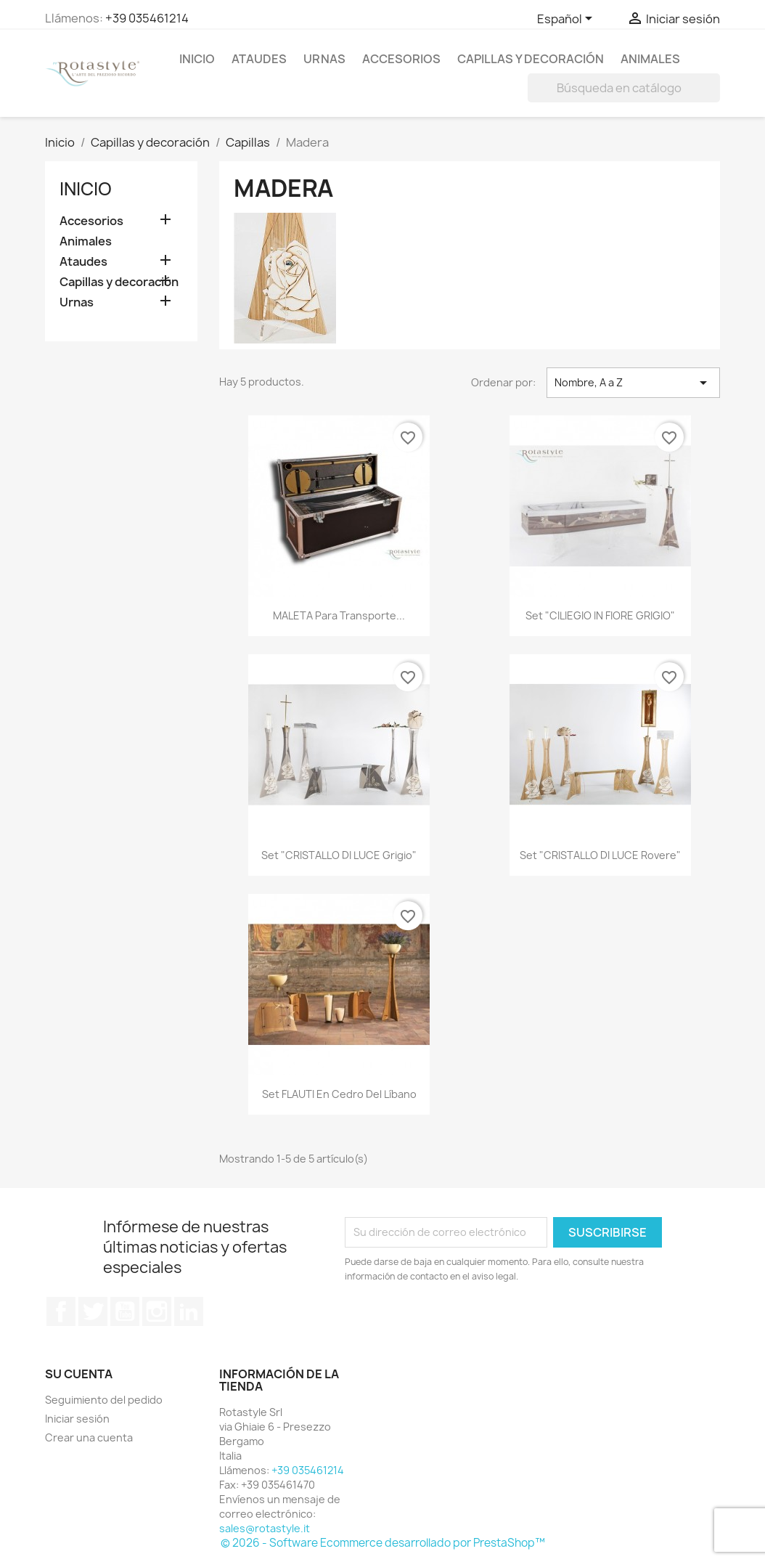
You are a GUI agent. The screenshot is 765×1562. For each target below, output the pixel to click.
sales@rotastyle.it (264, 1528)
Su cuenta (78, 1374)
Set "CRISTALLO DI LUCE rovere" (600, 855)
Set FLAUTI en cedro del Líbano (339, 1094)
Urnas (324, 59)
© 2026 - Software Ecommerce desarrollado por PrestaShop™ (383, 1542)
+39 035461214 (147, 18)
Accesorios (401, 59)
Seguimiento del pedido (104, 1400)
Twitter (92, 1311)
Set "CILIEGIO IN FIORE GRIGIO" (600, 615)
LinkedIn (188, 1311)
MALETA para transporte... (339, 615)
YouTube (124, 1311)
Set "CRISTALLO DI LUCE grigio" (339, 855)
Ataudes (259, 59)
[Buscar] (624, 87)
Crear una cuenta (89, 1437)
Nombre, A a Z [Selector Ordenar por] (633, 382)
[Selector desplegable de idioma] (567, 19)
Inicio (197, 59)
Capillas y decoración (530, 59)
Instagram (156, 1311)
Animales (650, 59)
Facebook (60, 1311)
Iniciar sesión (77, 1418)
